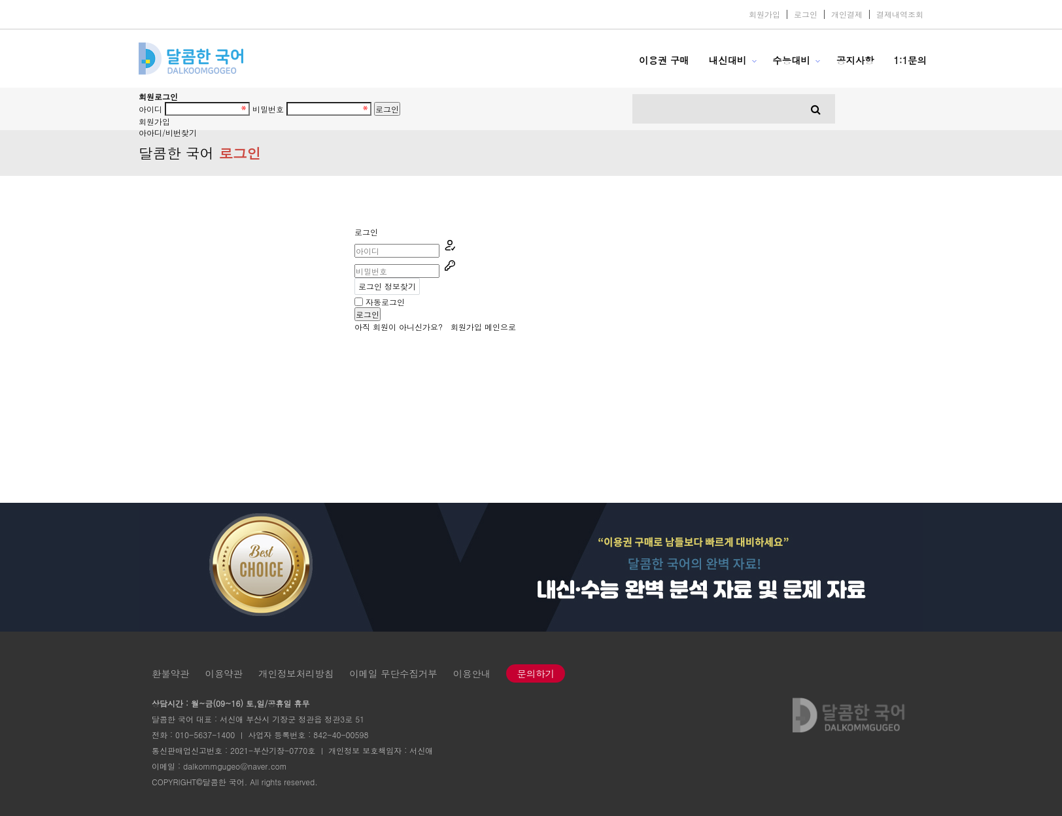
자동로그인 (385, 301)
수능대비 (791, 60)
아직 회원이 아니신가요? (418, 326)
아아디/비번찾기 (168, 132)
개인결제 (847, 14)
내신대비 (728, 60)
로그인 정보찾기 (387, 286)
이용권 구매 (664, 60)
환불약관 (171, 673)
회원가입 (764, 14)
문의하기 (536, 673)
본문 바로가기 (0, 0)
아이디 (150, 108)
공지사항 (855, 60)
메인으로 (500, 326)
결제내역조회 (899, 14)
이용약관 (224, 673)
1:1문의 (909, 60)
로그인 (805, 14)
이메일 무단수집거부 (393, 673)
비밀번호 (268, 108)
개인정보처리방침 (296, 673)
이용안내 (472, 673)
